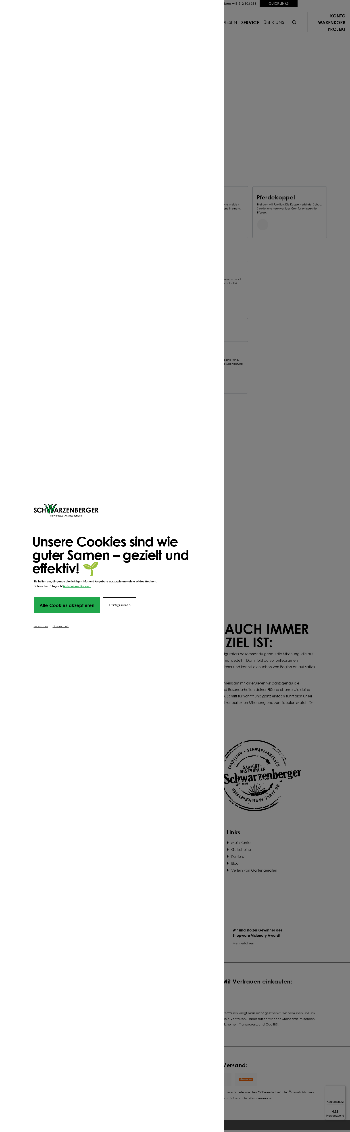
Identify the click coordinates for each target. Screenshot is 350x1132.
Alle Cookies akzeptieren (67, 605)
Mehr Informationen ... (77, 586)
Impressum (41, 626)
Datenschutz (61, 626)
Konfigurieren (120, 605)
